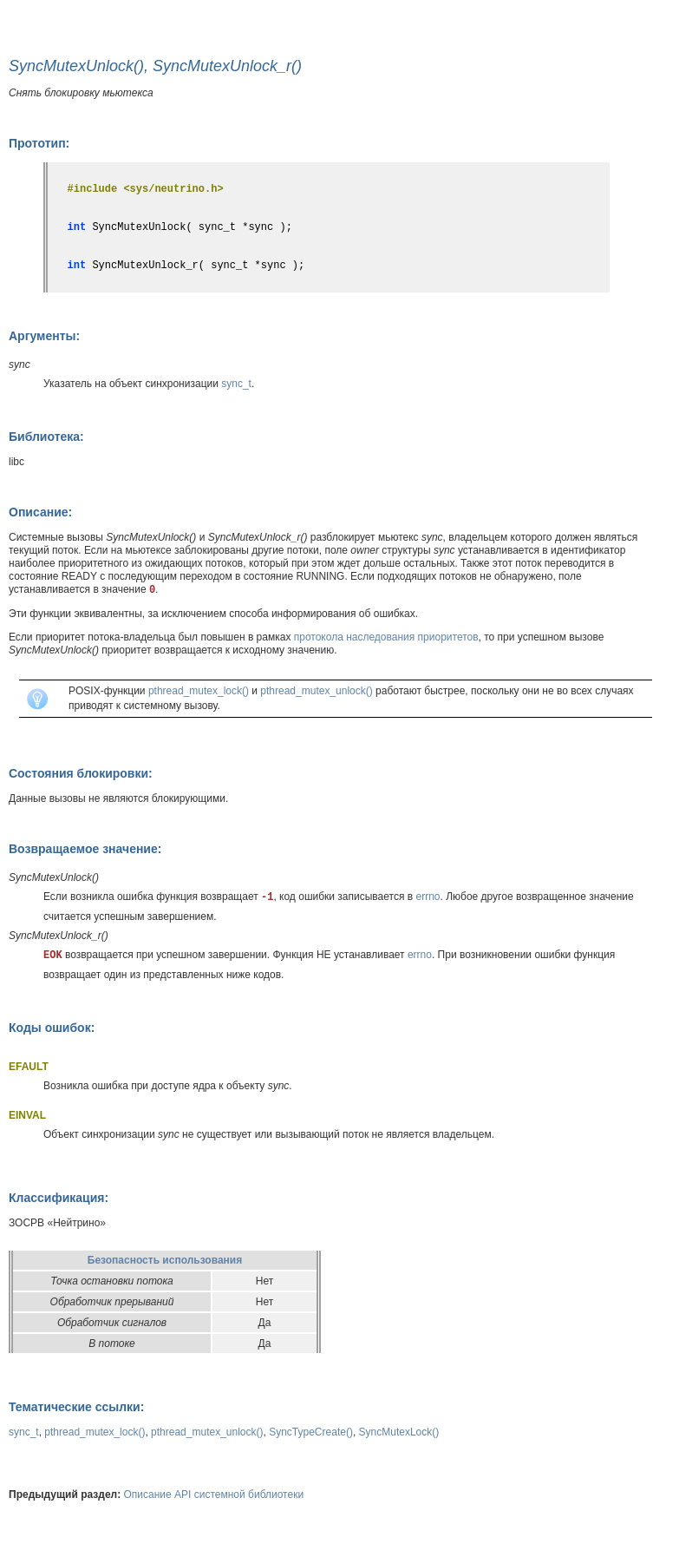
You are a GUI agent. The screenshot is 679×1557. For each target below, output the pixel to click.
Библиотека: (46, 436)
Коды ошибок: (52, 1028)
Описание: (40, 512)
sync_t (236, 384)
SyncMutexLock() (399, 1432)
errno (427, 896)
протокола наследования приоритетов (386, 637)
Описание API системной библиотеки (214, 1494)
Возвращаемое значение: (85, 849)
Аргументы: (44, 336)
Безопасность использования (165, 1260)
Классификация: (58, 1198)
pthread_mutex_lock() (198, 691)
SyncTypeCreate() (311, 1432)
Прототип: (39, 143)
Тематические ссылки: (76, 1407)
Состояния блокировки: (81, 773)
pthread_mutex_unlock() (316, 691)
